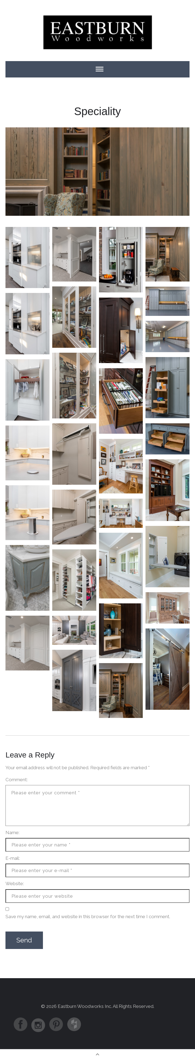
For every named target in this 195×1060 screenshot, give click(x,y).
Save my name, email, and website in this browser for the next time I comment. (87, 916)
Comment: (16, 779)
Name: (12, 832)
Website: (14, 883)
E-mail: (12, 858)
